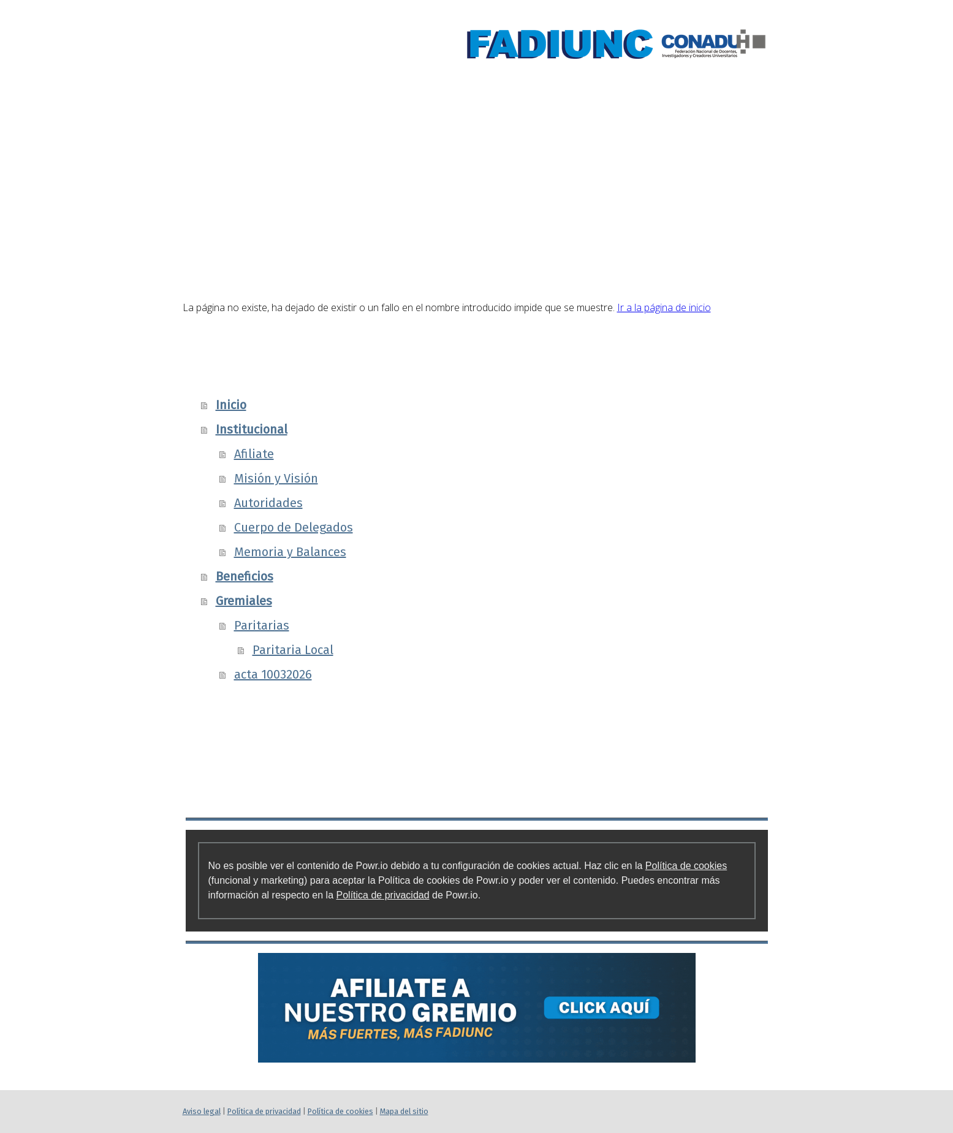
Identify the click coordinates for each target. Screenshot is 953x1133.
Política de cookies (686, 865)
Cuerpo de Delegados (293, 527)
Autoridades (268, 502)
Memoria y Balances (290, 551)
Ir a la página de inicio (664, 307)
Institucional (471, 145)
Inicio (361, 145)
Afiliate (254, 453)
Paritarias (261, 625)
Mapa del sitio (404, 1111)
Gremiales (715, 145)
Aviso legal (202, 1111)
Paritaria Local (292, 649)
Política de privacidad (383, 895)
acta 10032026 (273, 674)
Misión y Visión (276, 478)
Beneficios (602, 145)
